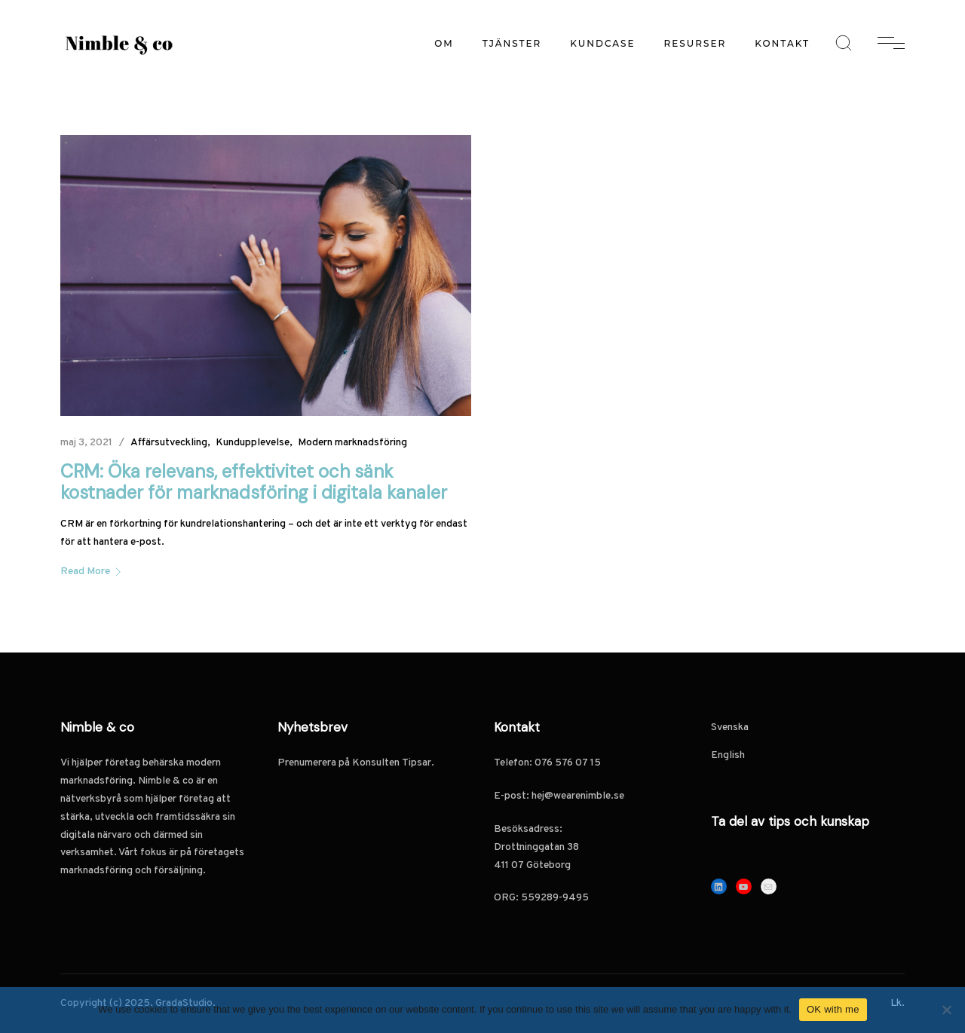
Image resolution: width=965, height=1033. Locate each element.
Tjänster (512, 43)
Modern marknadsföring (352, 442)
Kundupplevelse (253, 442)
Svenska (730, 727)
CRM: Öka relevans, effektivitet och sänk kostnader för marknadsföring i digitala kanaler (253, 482)
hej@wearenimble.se (578, 796)
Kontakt (782, 43)
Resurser (695, 43)
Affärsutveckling (168, 442)
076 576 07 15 (569, 762)
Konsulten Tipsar (391, 762)
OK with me (833, 1009)
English (728, 755)
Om (444, 43)
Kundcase (602, 43)
